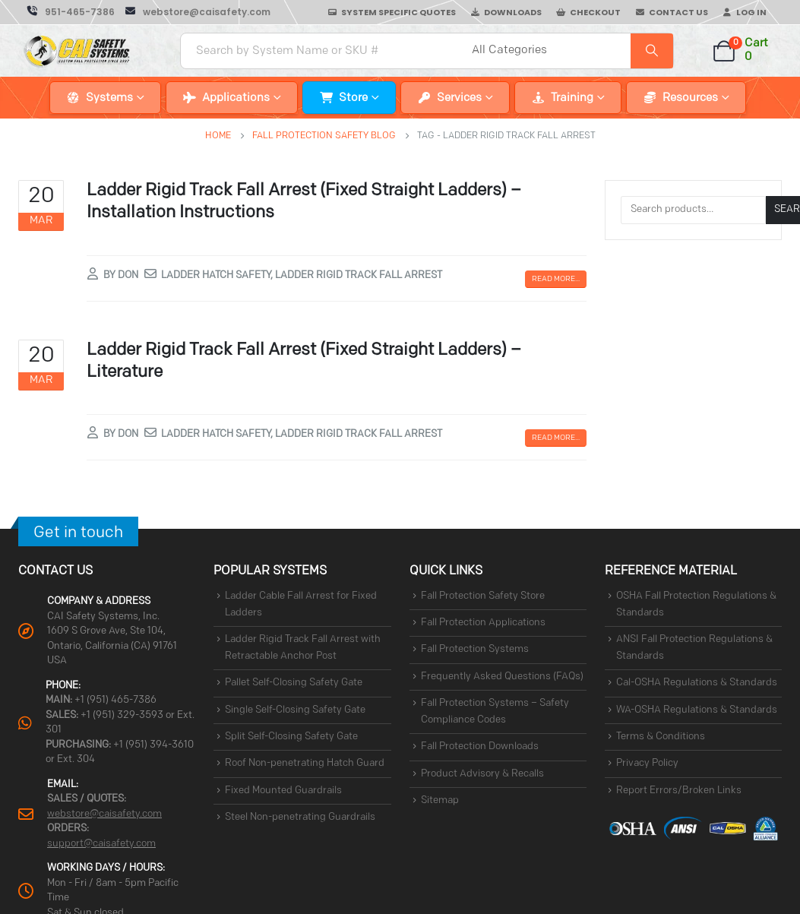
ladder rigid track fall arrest (358, 275)
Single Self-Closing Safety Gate (295, 710)
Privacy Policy (647, 764)
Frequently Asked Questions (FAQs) (502, 677)
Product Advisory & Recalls (482, 774)
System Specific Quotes (398, 12)
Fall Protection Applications (483, 623)
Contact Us (678, 12)
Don (128, 275)
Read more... (556, 279)
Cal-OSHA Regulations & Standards (696, 683)
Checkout (595, 12)
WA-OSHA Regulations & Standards (696, 710)
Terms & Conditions (660, 737)
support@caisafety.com (101, 844)
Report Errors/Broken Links (679, 790)
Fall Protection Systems (475, 650)
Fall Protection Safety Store (483, 596)
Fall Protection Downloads (480, 747)
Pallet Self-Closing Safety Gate (293, 683)
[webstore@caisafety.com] (197, 12)
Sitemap (440, 800)
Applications (236, 98)
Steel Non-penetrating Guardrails (300, 817)
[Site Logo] (77, 51)
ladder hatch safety (215, 275)
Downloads (513, 12)
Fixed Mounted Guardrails (283, 790)
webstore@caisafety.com (104, 814)
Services (459, 98)
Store (353, 98)
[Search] (652, 50)
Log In (751, 12)
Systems (109, 98)
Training (572, 98)
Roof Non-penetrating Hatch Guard (304, 764)
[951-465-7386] (71, 12)
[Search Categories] (549, 50)
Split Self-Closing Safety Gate (291, 737)
